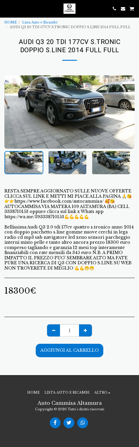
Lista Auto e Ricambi (39, 22)
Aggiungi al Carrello (69, 350)
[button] (6, 8)
